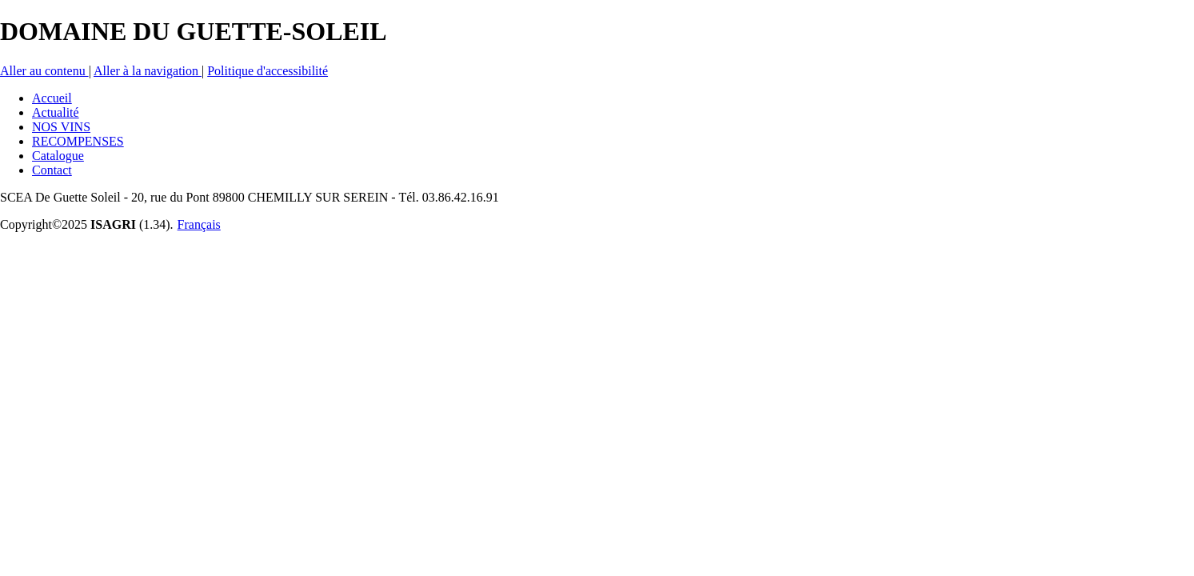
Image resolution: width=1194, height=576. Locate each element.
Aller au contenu (44, 71)
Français (199, 224)
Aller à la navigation (148, 71)
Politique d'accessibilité (267, 71)
